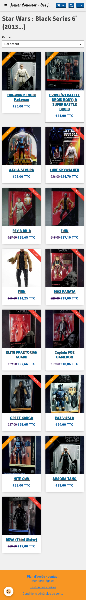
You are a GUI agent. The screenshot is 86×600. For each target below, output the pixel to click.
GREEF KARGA (21, 418)
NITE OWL (21, 479)
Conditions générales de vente (43, 593)
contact (53, 576)
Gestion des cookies (43, 587)
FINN (64, 231)
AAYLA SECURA (21, 170)
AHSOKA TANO (64, 479)
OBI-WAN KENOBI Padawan (21, 97)
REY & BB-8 (21, 231)
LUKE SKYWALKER (64, 170)
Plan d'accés (36, 576)
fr (78, 5)
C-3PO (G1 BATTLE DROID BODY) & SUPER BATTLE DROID (64, 102)
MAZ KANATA (64, 291)
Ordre (6, 37)
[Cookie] (8, 591)
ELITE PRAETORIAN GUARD (21, 354)
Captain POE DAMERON (64, 354)
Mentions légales (43, 581)
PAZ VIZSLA (64, 418)
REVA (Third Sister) (21, 539)
